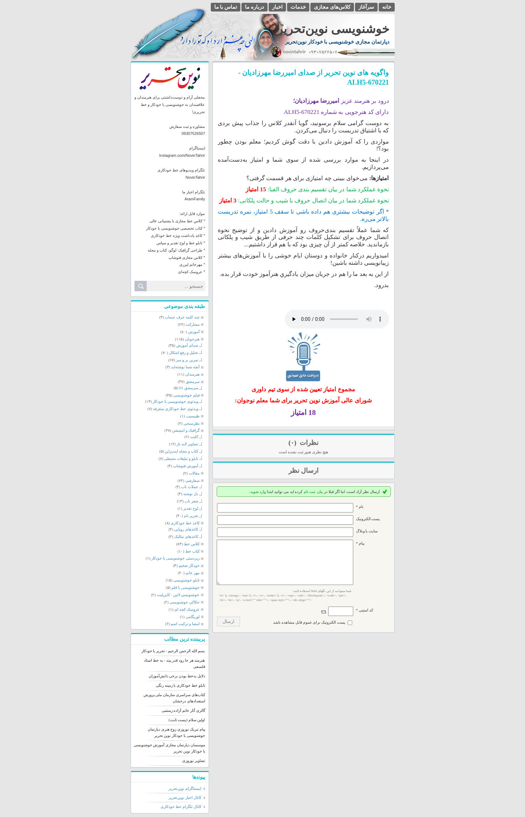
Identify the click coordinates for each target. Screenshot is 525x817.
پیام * (360, 543)
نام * (359, 506)
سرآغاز (366, 7)
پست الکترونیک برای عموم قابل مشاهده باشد (309, 631)
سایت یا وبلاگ (367, 531)
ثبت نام (309, 492)
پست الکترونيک (368, 519)
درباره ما (254, 7)
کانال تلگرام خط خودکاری (181, 806)
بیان (320, 492)
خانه (386, 7)
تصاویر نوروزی (193, 760)
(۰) (293, 442)
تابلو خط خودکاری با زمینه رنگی (180, 685)
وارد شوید (258, 492)
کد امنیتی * (364, 618)
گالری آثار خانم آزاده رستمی (183, 710)
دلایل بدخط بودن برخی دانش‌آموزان (177, 676)
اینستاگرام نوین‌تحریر (185, 788)
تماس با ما (225, 7)
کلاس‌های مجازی (332, 7)
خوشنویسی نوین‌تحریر (333, 29)
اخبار (277, 7)
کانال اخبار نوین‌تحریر (185, 797)
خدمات (298, 7)
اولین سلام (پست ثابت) (187, 720)
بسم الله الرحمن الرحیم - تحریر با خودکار (173, 651)
